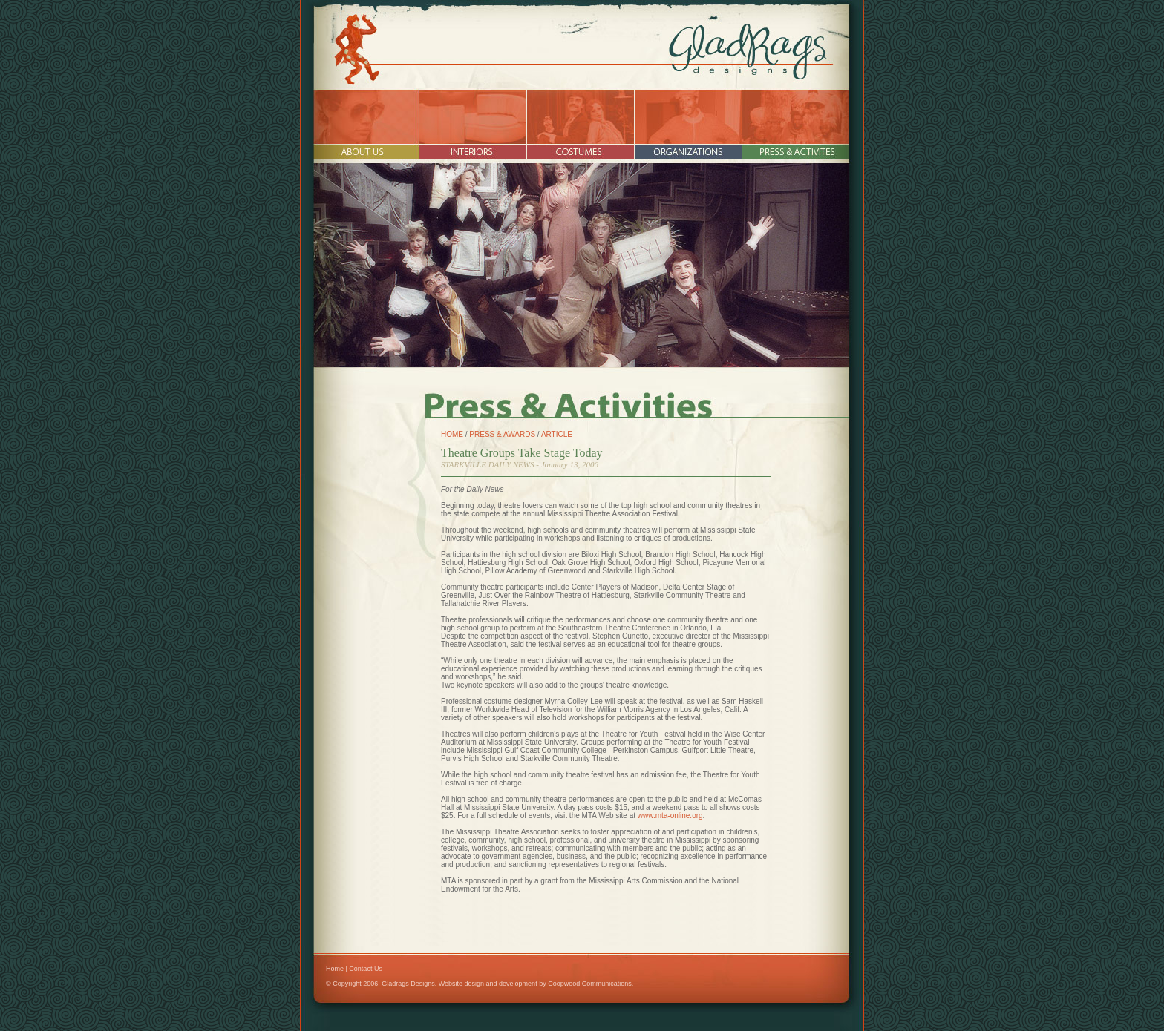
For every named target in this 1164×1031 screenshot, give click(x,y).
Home (335, 968)
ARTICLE (556, 434)
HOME (452, 434)
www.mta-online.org (670, 815)
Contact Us (365, 968)
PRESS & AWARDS (502, 434)
